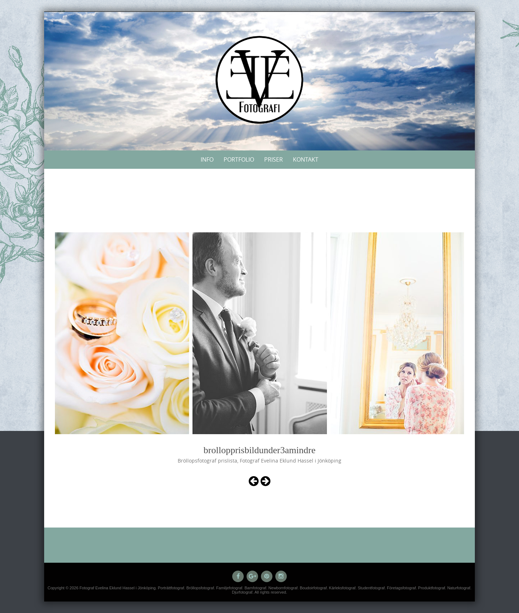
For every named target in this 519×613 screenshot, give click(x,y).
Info (207, 159)
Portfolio (239, 159)
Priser (273, 159)
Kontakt (305, 159)
